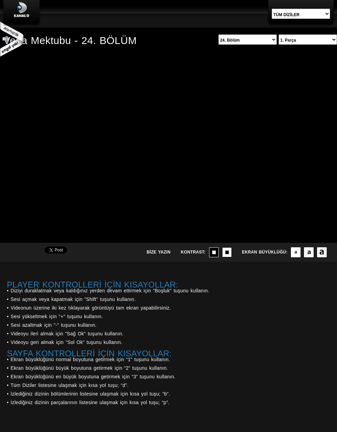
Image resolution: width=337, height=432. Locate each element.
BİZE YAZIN (158, 252)
